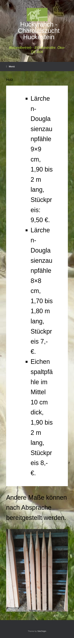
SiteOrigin (41, 631)
